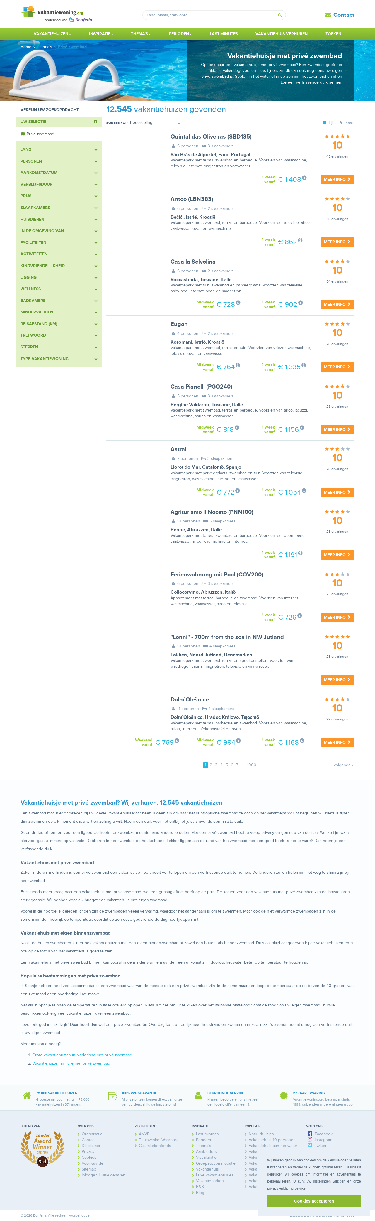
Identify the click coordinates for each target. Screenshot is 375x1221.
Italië (226, 280)
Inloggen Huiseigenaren (103, 1175)
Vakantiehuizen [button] (52, 33)
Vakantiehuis (207, 1169)
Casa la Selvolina (193, 261)
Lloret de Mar (185, 467)
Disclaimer (91, 1145)
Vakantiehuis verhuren (281, 33)
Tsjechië (250, 717)
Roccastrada (184, 280)
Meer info (337, 179)
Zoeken (333, 33)
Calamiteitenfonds (155, 1145)
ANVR (144, 1133)
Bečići (177, 217)
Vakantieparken (210, 1180)
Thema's (203, 1145)
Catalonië (213, 467)
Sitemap (89, 1169)
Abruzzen (198, 530)
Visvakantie (206, 1157)
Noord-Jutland (205, 655)
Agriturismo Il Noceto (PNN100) (212, 512)
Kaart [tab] (346, 122)
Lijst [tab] (329, 122)
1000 (251, 765)
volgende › (343, 765)
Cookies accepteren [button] (314, 1201)
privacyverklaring (280, 1188)
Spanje (233, 467)
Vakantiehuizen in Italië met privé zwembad (71, 1063)
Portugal (240, 155)
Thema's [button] (141, 33)
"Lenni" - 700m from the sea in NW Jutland (227, 637)
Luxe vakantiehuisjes (214, 1175)
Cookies (89, 1157)
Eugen (179, 324)
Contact (343, 14)
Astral (178, 449)
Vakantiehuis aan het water (273, 1145)
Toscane (209, 280)
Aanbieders (206, 1151)
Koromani (181, 342)
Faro (223, 155)
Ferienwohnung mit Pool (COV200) (217, 574)
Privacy (88, 1151)
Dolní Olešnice (190, 699)
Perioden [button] (180, 33)
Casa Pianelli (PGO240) (201, 386)
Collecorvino (185, 592)
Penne (178, 530)
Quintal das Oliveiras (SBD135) (211, 136)
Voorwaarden (94, 1163)
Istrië (191, 217)
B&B (200, 1186)
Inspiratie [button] (101, 33)
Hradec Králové (222, 717)
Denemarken (238, 655)
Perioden (204, 1139)
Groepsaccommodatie (216, 1163)
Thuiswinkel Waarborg (159, 1139)
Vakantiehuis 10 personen (272, 1139)
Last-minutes (224, 33)
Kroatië (207, 217)
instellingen (322, 1181)
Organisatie (92, 1133)
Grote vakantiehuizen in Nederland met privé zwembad (82, 1055)
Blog (200, 1192)
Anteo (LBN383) (192, 199)
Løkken (179, 655)
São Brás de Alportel (193, 155)
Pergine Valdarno (190, 405)
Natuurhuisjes (261, 1133)
